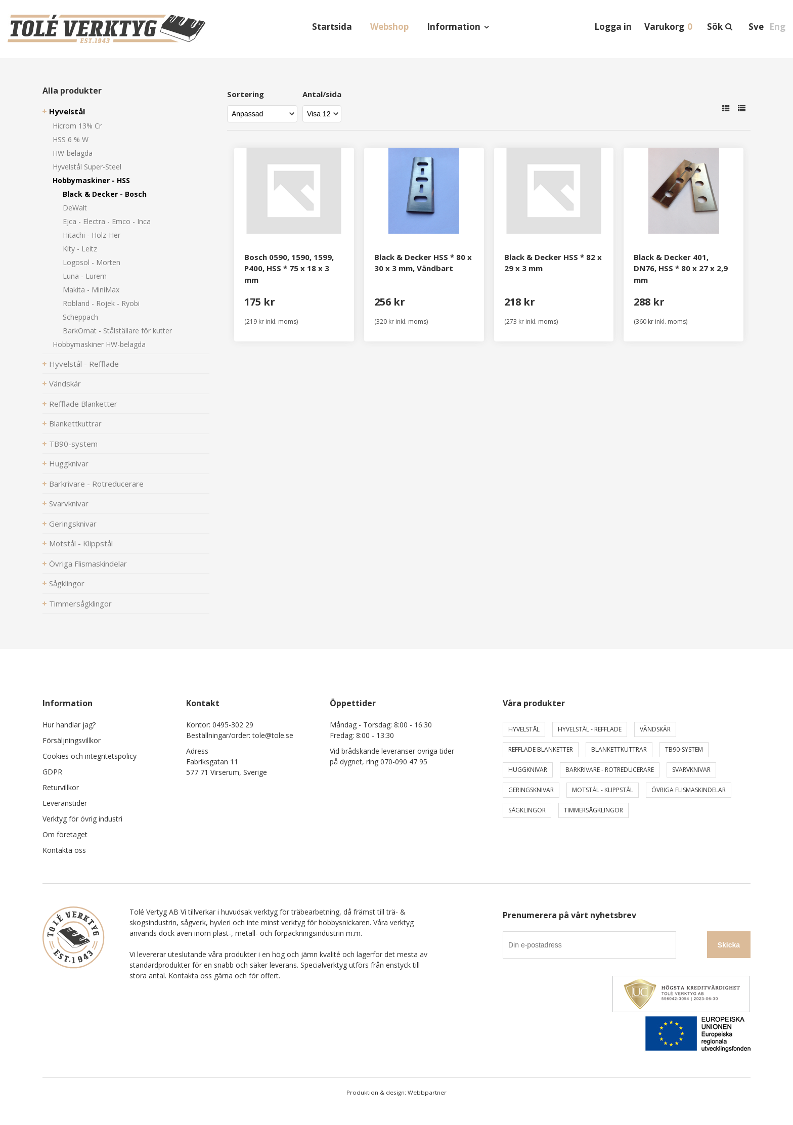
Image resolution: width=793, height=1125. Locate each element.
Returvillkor (60, 787)
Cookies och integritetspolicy (89, 756)
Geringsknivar (73, 523)
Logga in (613, 26)
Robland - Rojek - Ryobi (101, 303)
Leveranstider (64, 803)
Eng (777, 26)
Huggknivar (69, 463)
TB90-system (73, 444)
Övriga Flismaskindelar (88, 563)
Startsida (332, 26)
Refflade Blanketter (83, 404)
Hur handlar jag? (69, 724)
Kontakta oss (64, 850)
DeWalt (75, 207)
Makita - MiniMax (91, 289)
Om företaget (64, 834)
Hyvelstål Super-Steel (87, 166)
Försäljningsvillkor (71, 740)
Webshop (389, 26)
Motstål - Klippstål (81, 543)
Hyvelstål (67, 111)
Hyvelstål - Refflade (84, 364)
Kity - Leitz (80, 248)
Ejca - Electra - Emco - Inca (107, 221)
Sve (756, 26)
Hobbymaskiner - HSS (91, 180)
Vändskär (65, 383)
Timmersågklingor (80, 603)
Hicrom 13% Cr (77, 126)
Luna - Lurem (85, 276)
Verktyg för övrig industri (82, 819)
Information (453, 26)
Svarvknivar (69, 503)
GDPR (52, 771)
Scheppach (80, 317)
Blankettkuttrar (75, 423)
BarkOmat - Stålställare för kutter (117, 330)
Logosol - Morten (91, 262)
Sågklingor (66, 583)
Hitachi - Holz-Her (91, 235)
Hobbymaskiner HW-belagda (99, 344)
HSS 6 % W (71, 139)
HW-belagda (73, 153)
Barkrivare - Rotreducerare (96, 484)
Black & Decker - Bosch (105, 194)
